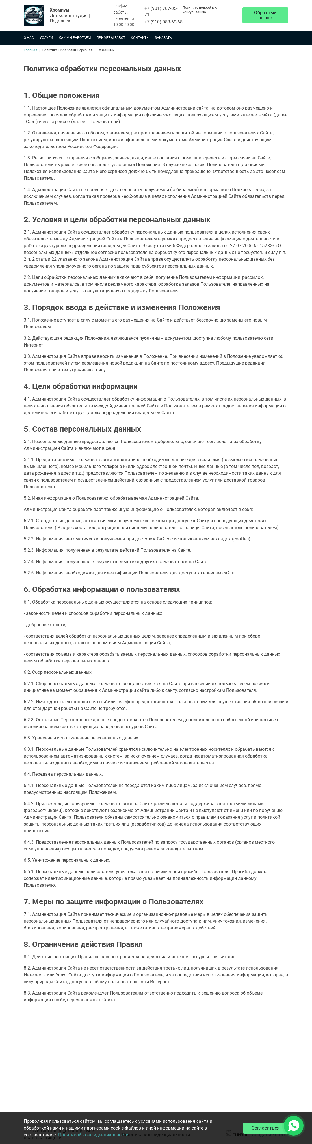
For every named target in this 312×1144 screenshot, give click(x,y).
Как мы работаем (75, 38)
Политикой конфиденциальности (93, 1134)
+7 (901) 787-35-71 (160, 11)
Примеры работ (110, 38)
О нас (29, 38)
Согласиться (266, 1128)
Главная (30, 50)
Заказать (163, 38)
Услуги (46, 38)
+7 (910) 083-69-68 (163, 22)
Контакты (140, 38)
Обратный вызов (265, 15)
